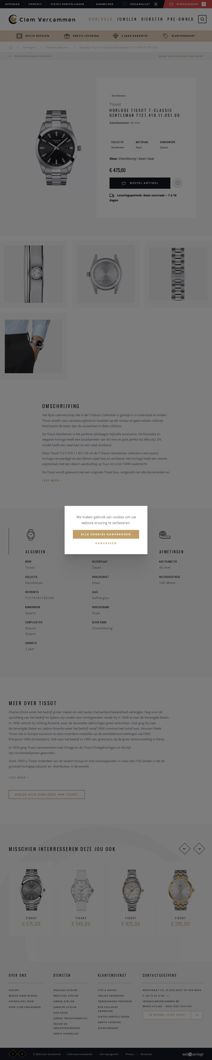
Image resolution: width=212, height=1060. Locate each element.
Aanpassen (106, 543)
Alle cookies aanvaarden (106, 534)
